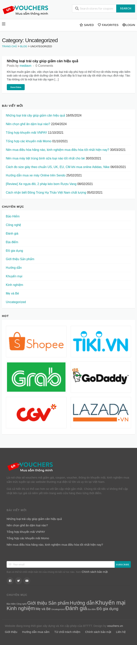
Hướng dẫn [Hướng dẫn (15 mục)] (82, 603)
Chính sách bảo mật (95, 571)
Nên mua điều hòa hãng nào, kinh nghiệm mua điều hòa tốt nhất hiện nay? (57, 149)
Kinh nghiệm (14, 284)
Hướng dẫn (14, 267)
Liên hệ (121, 631)
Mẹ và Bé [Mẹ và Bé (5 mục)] (43, 609)
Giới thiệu (11, 631)
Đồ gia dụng (14, 250)
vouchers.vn (115, 625)
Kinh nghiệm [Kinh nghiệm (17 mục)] (21, 608)
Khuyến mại (14, 276)
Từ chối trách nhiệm (67, 631)
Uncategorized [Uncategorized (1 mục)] (58, 609)
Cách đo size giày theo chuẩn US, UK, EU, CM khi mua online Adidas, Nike (58, 167)
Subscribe (122, 564)
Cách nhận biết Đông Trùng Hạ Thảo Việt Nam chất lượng (46, 192)
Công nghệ (13, 225)
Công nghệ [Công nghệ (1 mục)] (21, 604)
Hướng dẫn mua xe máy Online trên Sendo (35, 175)
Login (128, 25)
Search (125, 8)
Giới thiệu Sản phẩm (20, 259)
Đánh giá (12, 233)
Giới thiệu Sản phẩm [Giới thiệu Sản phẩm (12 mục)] (48, 603)
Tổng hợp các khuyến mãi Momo (28, 141)
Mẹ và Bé (12, 293)
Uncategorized (16, 302)
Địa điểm (12, 242)
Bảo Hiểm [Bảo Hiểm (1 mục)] (11, 604)
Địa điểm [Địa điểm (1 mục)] (92, 609)
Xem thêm (15, 87)
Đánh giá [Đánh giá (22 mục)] (76, 608)
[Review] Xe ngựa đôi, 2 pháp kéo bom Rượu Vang (41, 184)
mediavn (25, 65)
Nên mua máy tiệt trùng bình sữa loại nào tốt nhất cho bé (45, 158)
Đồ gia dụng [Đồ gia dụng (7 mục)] (107, 609)
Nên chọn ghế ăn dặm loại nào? (28, 124)
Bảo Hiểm (12, 216)
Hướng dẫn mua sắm (36, 631)
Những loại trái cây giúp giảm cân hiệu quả (42, 61)
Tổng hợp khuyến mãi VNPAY (26, 132)
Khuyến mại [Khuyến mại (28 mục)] (110, 602)
